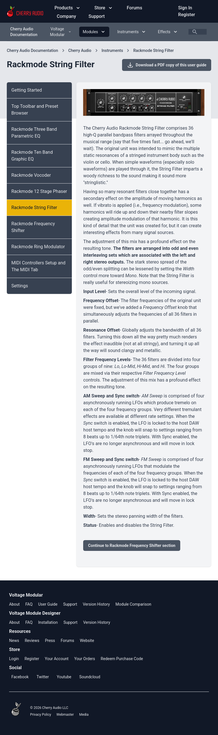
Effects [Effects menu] (168, 32)
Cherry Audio (79, 50)
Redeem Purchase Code (122, 658)
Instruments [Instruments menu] (131, 32)
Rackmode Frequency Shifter (33, 227)
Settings (19, 285)
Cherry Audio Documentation (23, 32)
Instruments (112, 50)
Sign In (185, 7)
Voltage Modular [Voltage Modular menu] (60, 32)
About (14, 604)
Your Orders (84, 658)
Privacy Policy (40, 715)
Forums (134, 7)
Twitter (43, 677)
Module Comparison (133, 604)
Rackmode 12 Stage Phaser (39, 191)
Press (50, 640)
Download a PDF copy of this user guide (166, 65)
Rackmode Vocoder (31, 175)
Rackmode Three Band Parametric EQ (34, 133)
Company (67, 16)
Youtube (64, 677)
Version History (96, 604)
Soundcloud (89, 677)
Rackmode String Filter (153, 50)
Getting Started (26, 90)
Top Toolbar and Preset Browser (34, 110)
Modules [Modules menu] (94, 32)
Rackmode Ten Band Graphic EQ (32, 155)
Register (186, 14)
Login (14, 658)
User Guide (47, 604)
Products (67, 8)
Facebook (20, 677)
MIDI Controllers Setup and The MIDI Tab (38, 266)
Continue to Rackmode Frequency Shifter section (131, 545)
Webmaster (65, 715)
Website (87, 640)
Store (104, 8)
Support (97, 16)
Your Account (57, 658)
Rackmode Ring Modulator (38, 246)
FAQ (28, 604)
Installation (48, 622)
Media (84, 715)
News (14, 640)
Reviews (32, 640)
